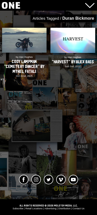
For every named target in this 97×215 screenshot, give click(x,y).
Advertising (50, 208)
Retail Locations (34, 208)
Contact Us (78, 208)
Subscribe (18, 208)
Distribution (64, 208)
